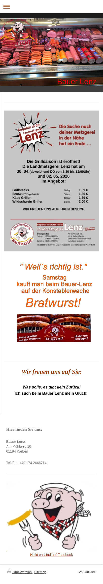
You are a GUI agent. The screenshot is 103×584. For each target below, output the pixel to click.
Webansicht (87, 572)
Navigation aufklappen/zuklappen (51, 6)
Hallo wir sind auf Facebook (51, 555)
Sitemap (40, 572)
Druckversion (20, 572)
